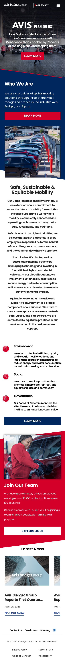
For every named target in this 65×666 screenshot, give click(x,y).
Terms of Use (46, 649)
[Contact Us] (16, 630)
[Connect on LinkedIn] (54, 630)
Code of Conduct (21, 655)
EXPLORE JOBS (32, 531)
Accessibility (45, 655)
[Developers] (31, 630)
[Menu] (58, 5)
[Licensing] (45, 630)
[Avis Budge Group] (15, 6)
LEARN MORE (32, 56)
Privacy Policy (19, 649)
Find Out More (14, 613)
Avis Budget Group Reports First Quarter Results (22, 597)
